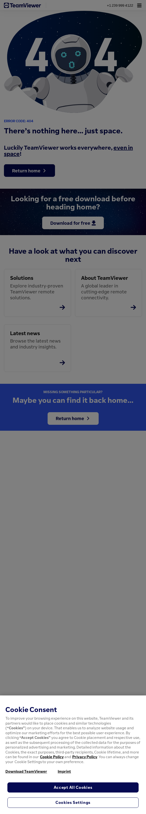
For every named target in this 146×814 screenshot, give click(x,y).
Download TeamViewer (26, 771)
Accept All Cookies (73, 787)
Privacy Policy (84, 756)
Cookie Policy (52, 756)
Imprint (64, 771)
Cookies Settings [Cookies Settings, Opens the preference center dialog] (73, 802)
